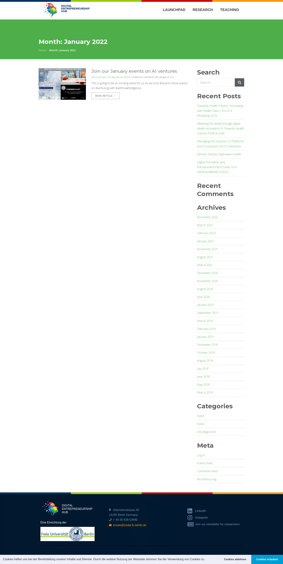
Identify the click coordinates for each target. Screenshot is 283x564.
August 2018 (205, 361)
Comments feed (207, 471)
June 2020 (203, 297)
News (201, 424)
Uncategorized (206, 432)
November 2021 (207, 249)
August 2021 (205, 257)
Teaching (229, 10)
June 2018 (203, 377)
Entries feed (204, 463)
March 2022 (205, 225)
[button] (206, 559)
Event (171, 77)
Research (203, 10)
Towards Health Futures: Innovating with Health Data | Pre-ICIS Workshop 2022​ (220, 110)
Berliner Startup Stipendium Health (219, 154)
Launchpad (174, 10)
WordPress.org (206, 479)
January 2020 (205, 305)
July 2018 (202, 369)
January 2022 (205, 241)
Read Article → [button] (105, 95)
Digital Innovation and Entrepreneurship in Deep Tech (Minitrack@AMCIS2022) (217, 167)
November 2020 (207, 281)
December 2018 (207, 345)
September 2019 (207, 313)
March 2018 (205, 392)
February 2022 (206, 233)
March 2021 (205, 265)
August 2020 (205, 289)
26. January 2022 (103, 77)
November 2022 (207, 217)
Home (42, 50)
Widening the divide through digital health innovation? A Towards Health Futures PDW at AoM (220, 128)
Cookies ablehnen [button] (235, 559)
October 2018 (206, 353)
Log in (201, 455)
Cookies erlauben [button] (267, 559)
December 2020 (207, 273)
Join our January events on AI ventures (134, 71)
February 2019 (206, 329)
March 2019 (205, 321)
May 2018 (203, 385)
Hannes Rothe (123, 77)
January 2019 (205, 337)
